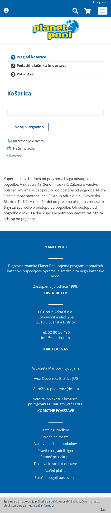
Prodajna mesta (55, 436)
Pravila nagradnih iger (55, 450)
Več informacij (45, 505)
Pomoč (17, 155)
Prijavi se (101, 2)
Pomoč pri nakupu (55, 456)
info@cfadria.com (55, 337)
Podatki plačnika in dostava (42, 65)
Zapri (104, 510)
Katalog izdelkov (55, 430)
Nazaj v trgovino (28, 126)
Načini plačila (24, 148)
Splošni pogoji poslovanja (56, 477)
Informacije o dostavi (29, 141)
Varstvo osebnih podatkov (55, 443)
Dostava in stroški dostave (55, 463)
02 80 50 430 (59, 332)
